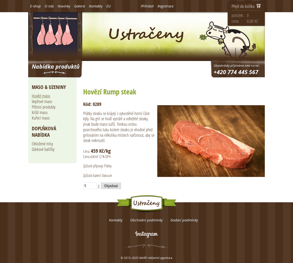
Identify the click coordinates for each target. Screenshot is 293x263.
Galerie (79, 6)
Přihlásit (147, 6)
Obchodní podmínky (146, 220)
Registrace (165, 6)
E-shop (35, 6)
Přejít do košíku (246, 6)
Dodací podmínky (184, 220)
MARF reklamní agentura (155, 258)
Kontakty (96, 6)
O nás (49, 6)
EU (108, 6)
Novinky (64, 6)
